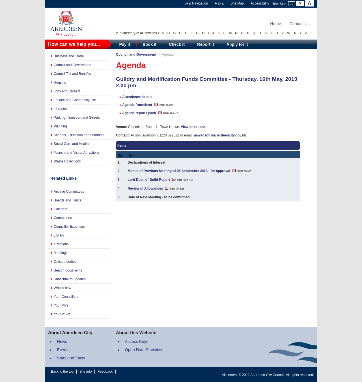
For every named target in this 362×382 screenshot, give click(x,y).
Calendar (61, 209)
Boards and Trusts (67, 200)
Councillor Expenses (69, 227)
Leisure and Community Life (75, 100)
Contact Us (299, 23)
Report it (205, 44)
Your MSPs (62, 314)
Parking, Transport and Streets (77, 118)
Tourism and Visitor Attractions (76, 153)
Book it (149, 44)
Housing (60, 82)
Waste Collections (67, 161)
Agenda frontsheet (147, 105)
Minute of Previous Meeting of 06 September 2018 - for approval (189, 171)
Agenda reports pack (150, 113)
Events (63, 350)
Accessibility (260, 3)
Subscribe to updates (70, 279)
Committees (63, 218)
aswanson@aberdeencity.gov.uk (220, 135)
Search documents (68, 270)
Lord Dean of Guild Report (160, 180)
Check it (177, 44)
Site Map (237, 3)
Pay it (124, 44)
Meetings (61, 253)
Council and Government (72, 65)
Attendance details (137, 97)
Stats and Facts (71, 358)
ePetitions (61, 244)
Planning (60, 126)
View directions (193, 127)
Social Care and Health (71, 144)
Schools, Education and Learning (79, 135)
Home (275, 23)
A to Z (219, 3)
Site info (85, 372)
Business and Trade (69, 56)
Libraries (60, 109)
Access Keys (136, 341)
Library (59, 235)
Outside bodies (65, 262)
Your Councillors (66, 297)
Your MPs (61, 305)
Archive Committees (69, 192)
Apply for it (237, 44)
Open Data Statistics (143, 350)
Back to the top (62, 372)
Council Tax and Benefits (72, 74)
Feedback (105, 372)
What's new (62, 288)
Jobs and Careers (67, 91)
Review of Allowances (156, 188)
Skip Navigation (196, 3)
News (62, 341)
